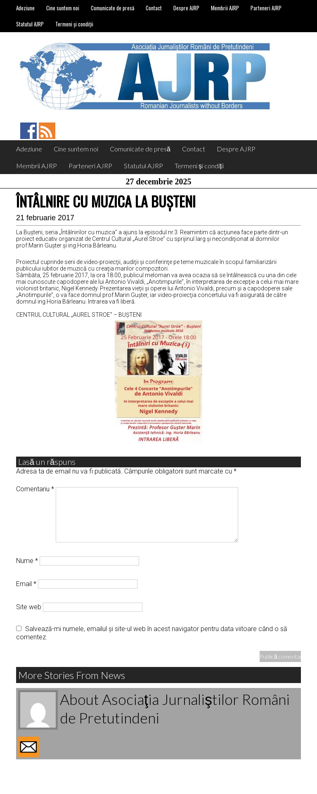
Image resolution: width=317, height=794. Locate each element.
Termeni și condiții (74, 24)
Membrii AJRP (225, 8)
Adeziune (25, 8)
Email (26, 584)
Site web (28, 607)
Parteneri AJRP (266, 8)
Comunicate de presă (112, 8)
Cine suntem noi (62, 8)
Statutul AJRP (30, 24)
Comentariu (35, 489)
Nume (27, 561)
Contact (154, 8)
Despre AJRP (186, 8)
